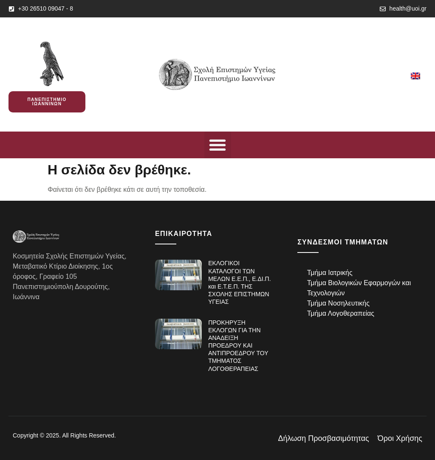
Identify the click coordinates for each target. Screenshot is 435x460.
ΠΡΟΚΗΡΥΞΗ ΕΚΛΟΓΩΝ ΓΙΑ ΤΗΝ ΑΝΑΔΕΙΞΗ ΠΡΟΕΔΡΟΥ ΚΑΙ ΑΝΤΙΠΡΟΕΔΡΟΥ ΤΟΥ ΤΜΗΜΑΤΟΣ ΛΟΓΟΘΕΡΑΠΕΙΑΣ (238, 345)
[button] (217, 145)
